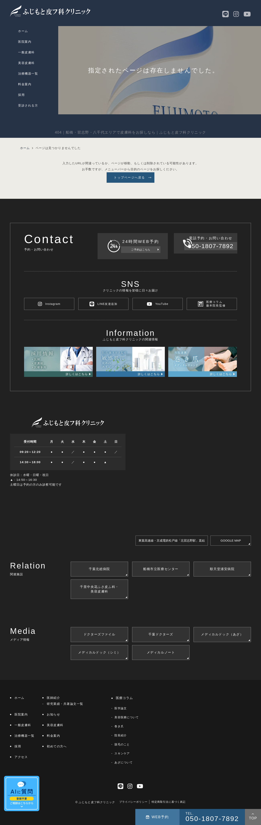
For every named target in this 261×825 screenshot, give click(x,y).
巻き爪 (118, 726)
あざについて (123, 762)
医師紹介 (53, 697)
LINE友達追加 (103, 304)
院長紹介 (120, 735)
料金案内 (24, 84)
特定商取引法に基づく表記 (169, 801)
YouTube (157, 304)
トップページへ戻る (129, 177)
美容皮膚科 (26, 63)
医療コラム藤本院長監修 (216, 303)
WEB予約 (157, 817)
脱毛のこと (122, 744)
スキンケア (122, 753)
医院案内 (24, 41)
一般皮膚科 (26, 52)
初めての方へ (57, 746)
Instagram (49, 304)
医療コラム (124, 698)
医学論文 (120, 708)
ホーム (23, 31)
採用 (21, 94)
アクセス (21, 757)
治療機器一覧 (28, 73)
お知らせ (53, 714)
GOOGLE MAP (230, 540)
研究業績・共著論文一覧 (65, 703)
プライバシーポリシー (133, 801)
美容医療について (126, 717)
